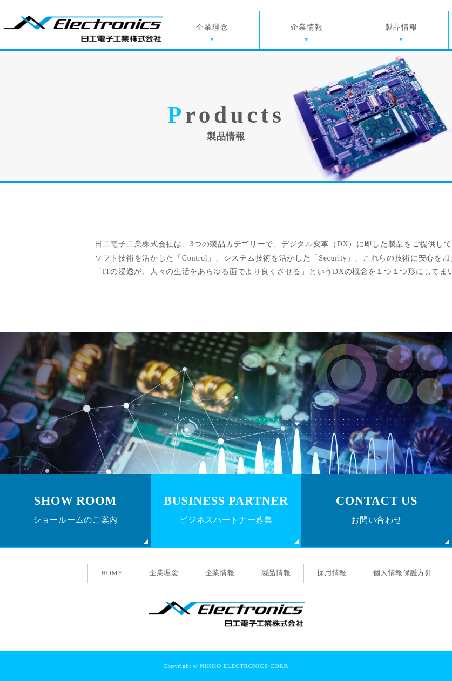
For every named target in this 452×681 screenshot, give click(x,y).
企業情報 (306, 27)
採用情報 (332, 573)
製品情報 (401, 27)
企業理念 (212, 27)
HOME (112, 573)
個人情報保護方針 (403, 573)
